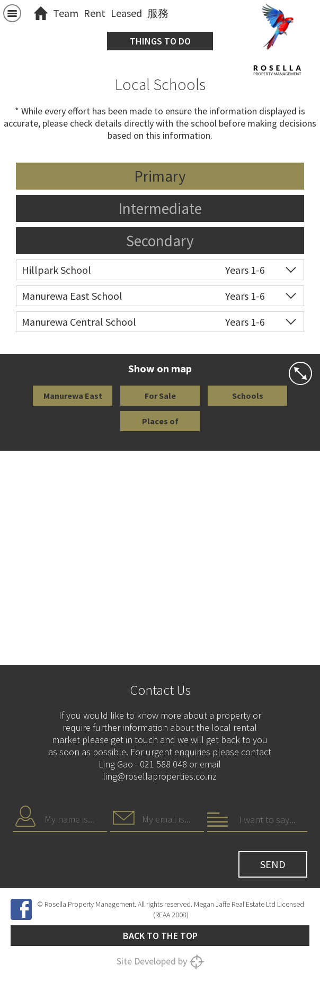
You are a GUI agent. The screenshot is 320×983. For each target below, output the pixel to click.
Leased (126, 13)
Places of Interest (160, 423)
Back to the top (160, 936)
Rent (94, 13)
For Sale (160, 395)
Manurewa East (72, 395)
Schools (247, 395)
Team (65, 13)
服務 (157, 13)
